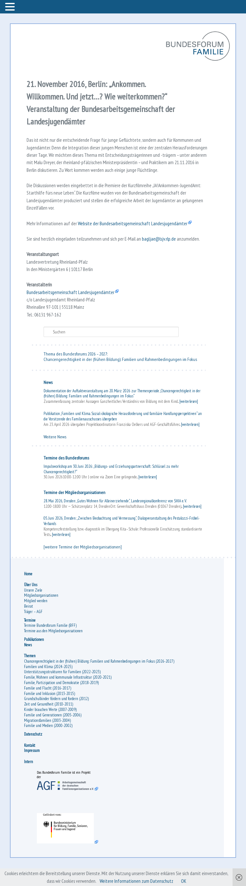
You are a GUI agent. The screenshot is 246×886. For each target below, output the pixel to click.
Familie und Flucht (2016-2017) (47, 705)
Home (28, 591)
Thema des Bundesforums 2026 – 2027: (76, 371)
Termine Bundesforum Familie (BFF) (50, 643)
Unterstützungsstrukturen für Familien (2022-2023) (62, 689)
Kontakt (30, 762)
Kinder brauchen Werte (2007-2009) (50, 727)
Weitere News (55, 454)
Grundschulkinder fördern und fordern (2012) (56, 716)
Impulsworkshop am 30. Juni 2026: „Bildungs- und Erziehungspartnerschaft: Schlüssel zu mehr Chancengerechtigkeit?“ (111, 486)
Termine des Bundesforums (66, 475)
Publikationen (34, 657)
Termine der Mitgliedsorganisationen (75, 509)
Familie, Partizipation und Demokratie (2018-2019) (61, 700)
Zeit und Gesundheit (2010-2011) (48, 721)
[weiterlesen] (189, 418)
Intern (28, 779)
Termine (30, 637)
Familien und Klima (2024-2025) (48, 684)
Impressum (32, 768)
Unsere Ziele (33, 607)
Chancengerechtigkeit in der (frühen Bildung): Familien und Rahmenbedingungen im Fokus (120, 376)
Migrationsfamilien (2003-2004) (47, 737)
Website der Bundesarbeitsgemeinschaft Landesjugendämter (135, 236)
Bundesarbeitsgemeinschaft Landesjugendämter (72, 307)
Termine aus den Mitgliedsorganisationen (53, 648)
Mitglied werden (36, 618)
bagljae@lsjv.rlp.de (163, 252)
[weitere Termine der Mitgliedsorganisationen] (83, 564)
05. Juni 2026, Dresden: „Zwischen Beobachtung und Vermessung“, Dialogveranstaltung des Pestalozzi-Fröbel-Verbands (122, 537)
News (48, 399)
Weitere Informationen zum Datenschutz (137, 881)
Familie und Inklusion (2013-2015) (49, 711)
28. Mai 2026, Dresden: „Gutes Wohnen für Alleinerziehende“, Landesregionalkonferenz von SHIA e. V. (115, 518)
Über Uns (30, 602)
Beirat (28, 624)
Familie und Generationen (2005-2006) (53, 732)
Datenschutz (33, 751)
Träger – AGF (33, 629)
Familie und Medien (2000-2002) (48, 743)
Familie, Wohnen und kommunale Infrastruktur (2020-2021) (68, 695)
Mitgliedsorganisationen (41, 613)
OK (185, 881)
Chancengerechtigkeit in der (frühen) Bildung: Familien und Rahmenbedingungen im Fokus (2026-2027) (99, 679)
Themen (30, 673)
